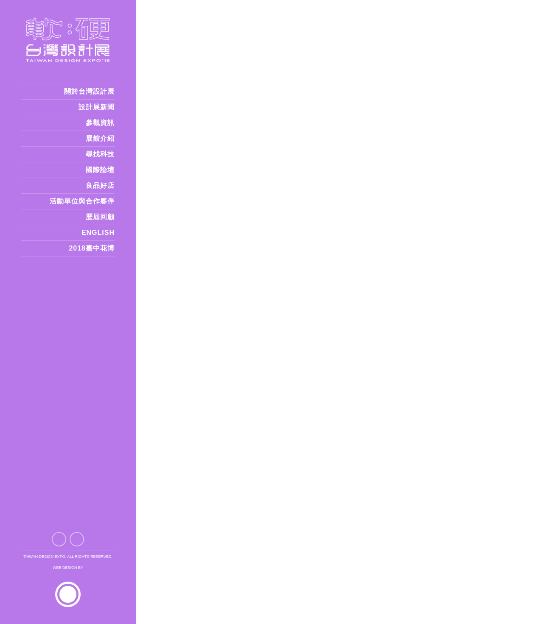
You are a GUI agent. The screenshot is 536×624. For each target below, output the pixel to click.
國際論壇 (100, 169)
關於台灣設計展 (89, 91)
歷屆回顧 (100, 216)
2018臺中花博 (92, 248)
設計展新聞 (97, 107)
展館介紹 (100, 138)
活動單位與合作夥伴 (82, 201)
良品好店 (100, 185)
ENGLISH (98, 232)
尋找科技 (100, 154)
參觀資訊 (100, 122)
